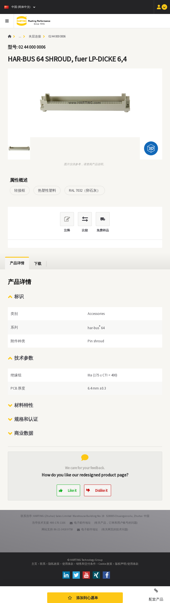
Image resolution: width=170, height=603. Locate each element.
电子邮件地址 (82, 522)
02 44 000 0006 (57, 36)
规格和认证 (26, 419)
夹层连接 (35, 36)
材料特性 (23, 405)
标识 (19, 296)
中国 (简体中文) (17, 7)
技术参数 (23, 358)
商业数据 (23, 433)
